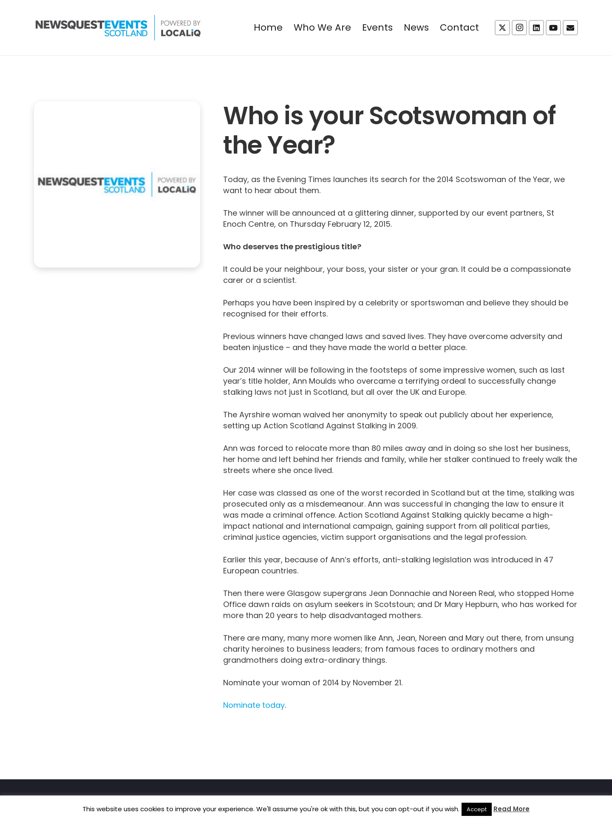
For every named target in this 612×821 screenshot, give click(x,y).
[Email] (570, 27)
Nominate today (254, 705)
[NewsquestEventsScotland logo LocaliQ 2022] (118, 27)
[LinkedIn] (536, 27)
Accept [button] (477, 809)
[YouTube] (553, 27)
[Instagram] (519, 27)
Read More (511, 808)
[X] (502, 27)
